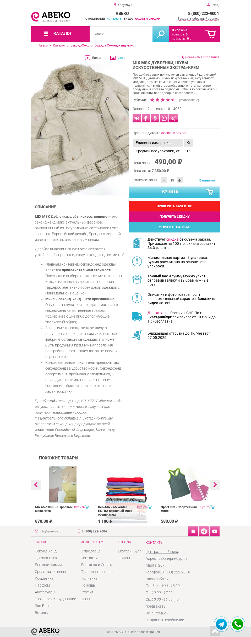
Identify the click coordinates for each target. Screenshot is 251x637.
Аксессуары (45, 592)
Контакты (114, 18)
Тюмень (124, 558)
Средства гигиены (50, 571)
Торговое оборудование (55, 599)
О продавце (90, 551)
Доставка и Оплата (97, 565)
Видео (128, 18)
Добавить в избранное (202, 57)
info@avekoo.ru (51, 531)
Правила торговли (97, 571)
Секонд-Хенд (79, 45)
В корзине (179, 30)
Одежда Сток (46, 558)
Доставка (156, 313)
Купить (188, 192)
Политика (89, 578)
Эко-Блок (43, 606)
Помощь (88, 585)
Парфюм (42, 585)
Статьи (87, 592)
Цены (85, 599)
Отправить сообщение (165, 620)
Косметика (44, 578)
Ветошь (41, 612)
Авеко (43, 45)
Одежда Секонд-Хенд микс (114, 45)
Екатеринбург (129, 551)
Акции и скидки (147, 18)
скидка (172, 239)
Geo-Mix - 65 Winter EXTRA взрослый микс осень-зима (115, 510)
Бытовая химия (48, 565)
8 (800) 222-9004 (203, 13)
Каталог (59, 45)
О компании (95, 18)
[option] (80, 129)
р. (189, 38)
